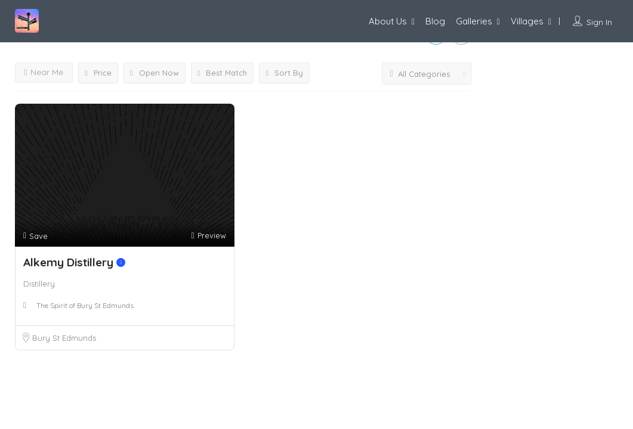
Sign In (599, 22)
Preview (208, 235)
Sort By (284, 72)
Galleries (474, 21)
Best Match (222, 72)
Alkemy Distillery (74, 262)
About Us (388, 21)
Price (98, 72)
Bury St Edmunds (64, 338)
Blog (435, 21)
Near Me (43, 72)
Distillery (39, 283)
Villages (527, 21)
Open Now (154, 72)
